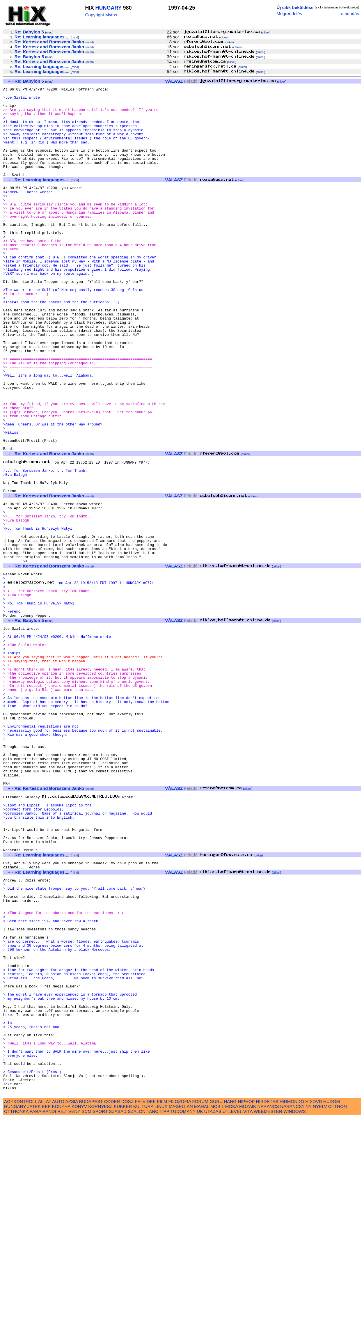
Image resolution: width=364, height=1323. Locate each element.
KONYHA (61, 1311)
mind (49, 32)
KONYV (79, 1311)
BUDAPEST (91, 1306)
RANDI (49, 1316)
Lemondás (348, 13)
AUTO (58, 1306)
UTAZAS (212, 1316)
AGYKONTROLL (20, 1306)
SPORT (100, 1316)
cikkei (265, 32)
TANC (152, 1316)
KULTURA (143, 1311)
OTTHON (337, 1311)
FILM (162, 1306)
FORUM (200, 1306)
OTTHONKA (16, 1316)
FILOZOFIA (179, 1306)
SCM (86, 1316)
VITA (248, 1316)
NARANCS (268, 1311)
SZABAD (118, 1316)
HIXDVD (313, 1306)
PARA (35, 1316)
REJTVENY (68, 1316)
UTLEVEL (232, 1316)
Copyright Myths (101, 14)
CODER (112, 1306)
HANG (230, 1306)
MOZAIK (247, 1311)
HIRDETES (267, 1306)
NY (309, 1311)
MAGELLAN (181, 1311)
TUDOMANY (183, 1316)
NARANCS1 (292, 1311)
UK (200, 1316)
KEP (46, 1311)
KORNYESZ (100, 1311)
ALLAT (44, 1306)
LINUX (161, 1311)
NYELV (320, 1311)
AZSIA (71, 1306)
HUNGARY (108, 8)
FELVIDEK (145, 1306)
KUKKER (123, 1311)
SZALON (136, 1316)
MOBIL (217, 1311)
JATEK (34, 1311)
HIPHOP (246, 1306)
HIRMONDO (292, 1306)
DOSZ (127, 1306)
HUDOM (331, 1306)
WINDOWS (294, 1316)
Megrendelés (289, 13)
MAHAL (201, 1311)
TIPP (164, 1316)
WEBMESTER (268, 1316)
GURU (216, 1306)
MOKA (231, 1311)
